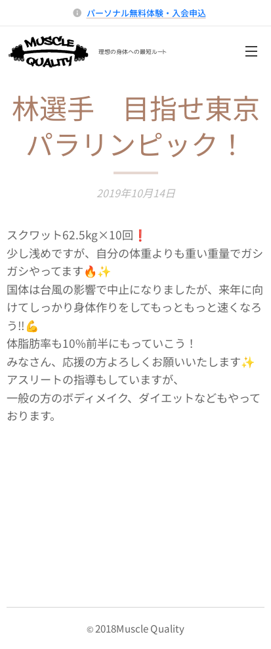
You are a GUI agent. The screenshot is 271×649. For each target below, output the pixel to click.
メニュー (251, 51)
